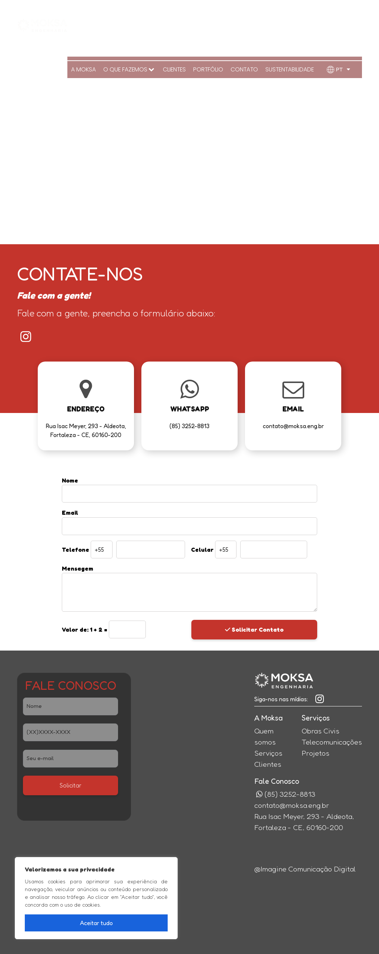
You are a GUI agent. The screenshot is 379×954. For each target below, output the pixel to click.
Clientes (178, 24)
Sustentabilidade (290, 24)
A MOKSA (90, 24)
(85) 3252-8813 (342, 9)
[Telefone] (70, 732)
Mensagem (77, 568)
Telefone (75, 549)
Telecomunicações (332, 742)
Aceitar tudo (96, 923)
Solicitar (70, 785)
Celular (202, 549)
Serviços (268, 753)
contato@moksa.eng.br (291, 805)
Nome (70, 480)
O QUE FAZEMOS (135, 24)
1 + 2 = (85, 629)
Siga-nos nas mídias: (281, 699)
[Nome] (70, 706)
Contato (246, 24)
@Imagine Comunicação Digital (305, 868)
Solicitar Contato (254, 629)
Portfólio (211, 24)
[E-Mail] (70, 758)
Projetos (315, 753)
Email (70, 512)
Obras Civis (320, 730)
